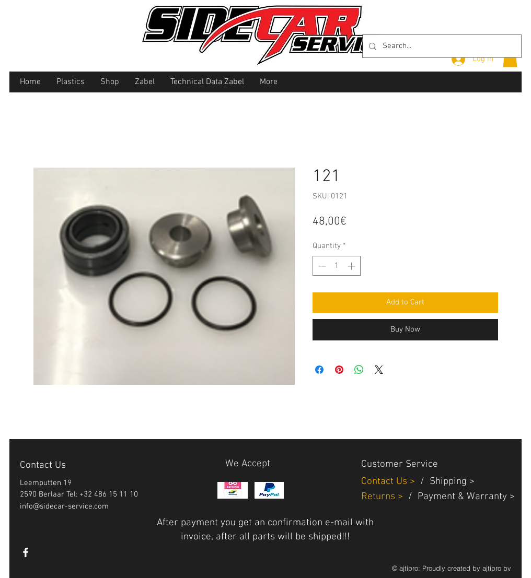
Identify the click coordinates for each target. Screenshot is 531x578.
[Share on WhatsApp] (359, 369)
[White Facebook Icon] (25, 552)
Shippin (445, 482)
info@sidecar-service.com (64, 506)
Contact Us (385, 482)
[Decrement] (321, 266)
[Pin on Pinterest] (339, 369)
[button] (510, 58)
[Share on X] (379, 369)
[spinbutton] (336, 266)
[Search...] (441, 46)
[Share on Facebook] (319, 369)
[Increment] (352, 266)
